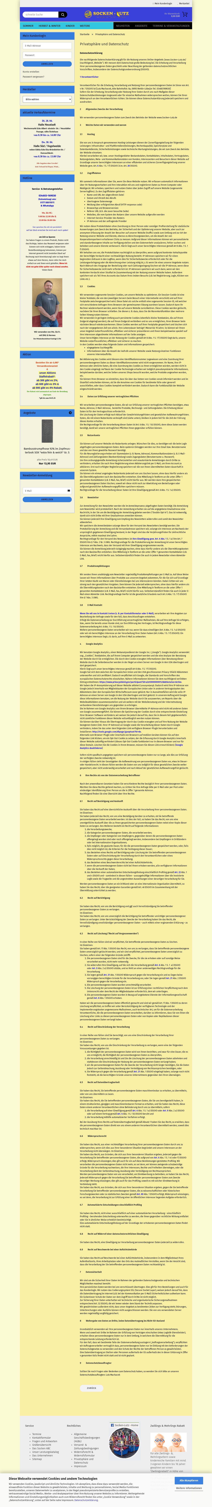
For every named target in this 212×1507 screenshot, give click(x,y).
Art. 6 (157, 965)
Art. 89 (140, 1194)
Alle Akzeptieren (189, 1480)
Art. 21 (107, 975)
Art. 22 (178, 872)
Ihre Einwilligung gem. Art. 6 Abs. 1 (150, 539)
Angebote (141, 25)
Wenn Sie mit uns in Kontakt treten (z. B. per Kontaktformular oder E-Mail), (117, 613)
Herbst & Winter (49, 25)
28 (128, 166)
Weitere (85, 25)
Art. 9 (94, 968)
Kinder (70, 25)
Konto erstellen (31, 71)
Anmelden (47, 64)
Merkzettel (183, 3)
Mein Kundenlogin (162, 3)
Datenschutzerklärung (86, 1500)
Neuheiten (123, 25)
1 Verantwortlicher (89, 77)
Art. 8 (96, 998)
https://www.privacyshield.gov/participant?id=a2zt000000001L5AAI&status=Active (140, 682)
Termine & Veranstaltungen (171, 25)
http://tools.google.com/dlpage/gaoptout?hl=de (116, 732)
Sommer (28, 25)
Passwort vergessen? (33, 76)
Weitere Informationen (189, 1488)
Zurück (91, 1388)
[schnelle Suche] (62, 15)
